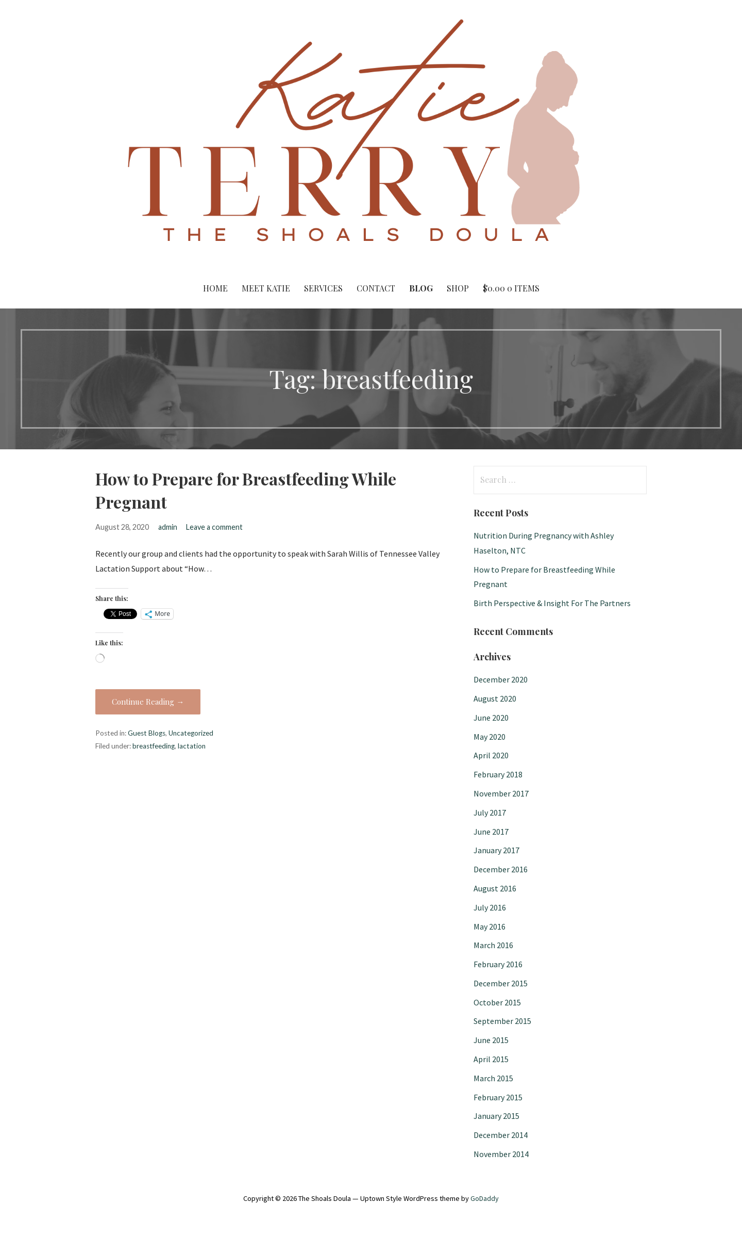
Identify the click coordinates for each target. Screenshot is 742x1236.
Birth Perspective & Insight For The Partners (552, 603)
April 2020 (491, 755)
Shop (458, 288)
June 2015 (491, 1040)
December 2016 (501, 869)
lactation (192, 746)
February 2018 (498, 774)
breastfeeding (153, 746)
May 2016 (489, 926)
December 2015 (501, 983)
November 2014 (501, 1154)
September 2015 (502, 1021)
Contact (376, 288)
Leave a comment (214, 527)
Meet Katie (266, 288)
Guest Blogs (146, 733)
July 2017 (490, 812)
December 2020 (501, 679)
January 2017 (496, 850)
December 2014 (501, 1135)
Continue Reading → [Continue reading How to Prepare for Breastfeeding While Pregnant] (148, 701)
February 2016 (498, 964)
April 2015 (491, 1059)
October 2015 (497, 1002)
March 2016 (493, 945)
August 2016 (495, 888)
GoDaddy (484, 1198)
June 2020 (491, 717)
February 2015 (498, 1097)
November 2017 (501, 793)
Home (215, 288)
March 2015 (493, 1078)
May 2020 (489, 736)
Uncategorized (190, 733)
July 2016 (490, 907)
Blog (421, 288)
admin (167, 527)
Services (323, 288)
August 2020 (495, 698)
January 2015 (496, 1116)
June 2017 (491, 831)
